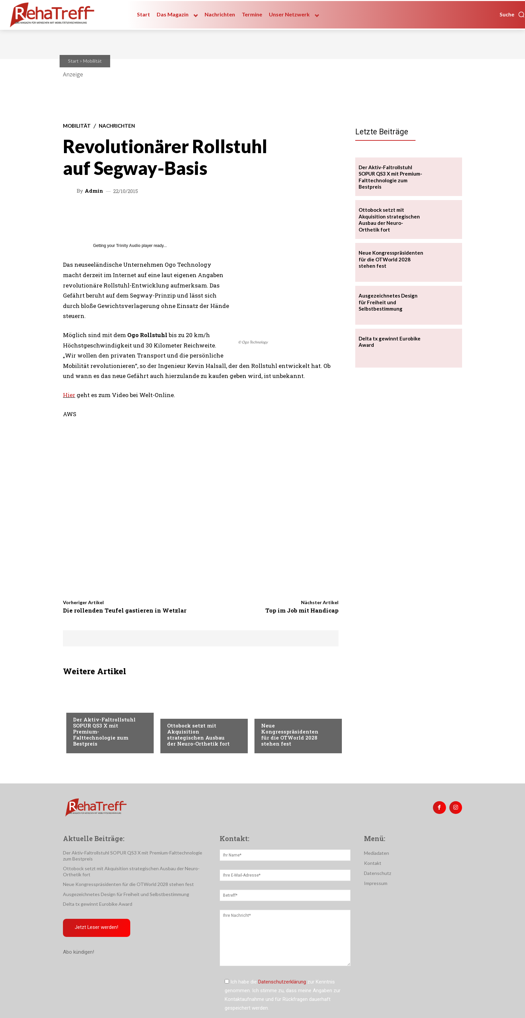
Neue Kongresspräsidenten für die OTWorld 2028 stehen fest (289, 734)
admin (94, 190)
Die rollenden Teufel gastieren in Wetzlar (124, 610)
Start (73, 61)
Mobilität (92, 61)
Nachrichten (117, 125)
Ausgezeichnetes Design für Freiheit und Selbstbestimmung (388, 302)
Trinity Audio (128, 245)
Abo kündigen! (78, 952)
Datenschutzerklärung (282, 982)
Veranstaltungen (281, 712)
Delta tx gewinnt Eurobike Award (97, 904)
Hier (69, 395)
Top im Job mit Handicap (302, 610)
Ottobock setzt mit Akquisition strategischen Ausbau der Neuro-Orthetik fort (198, 734)
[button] (512, 14)
